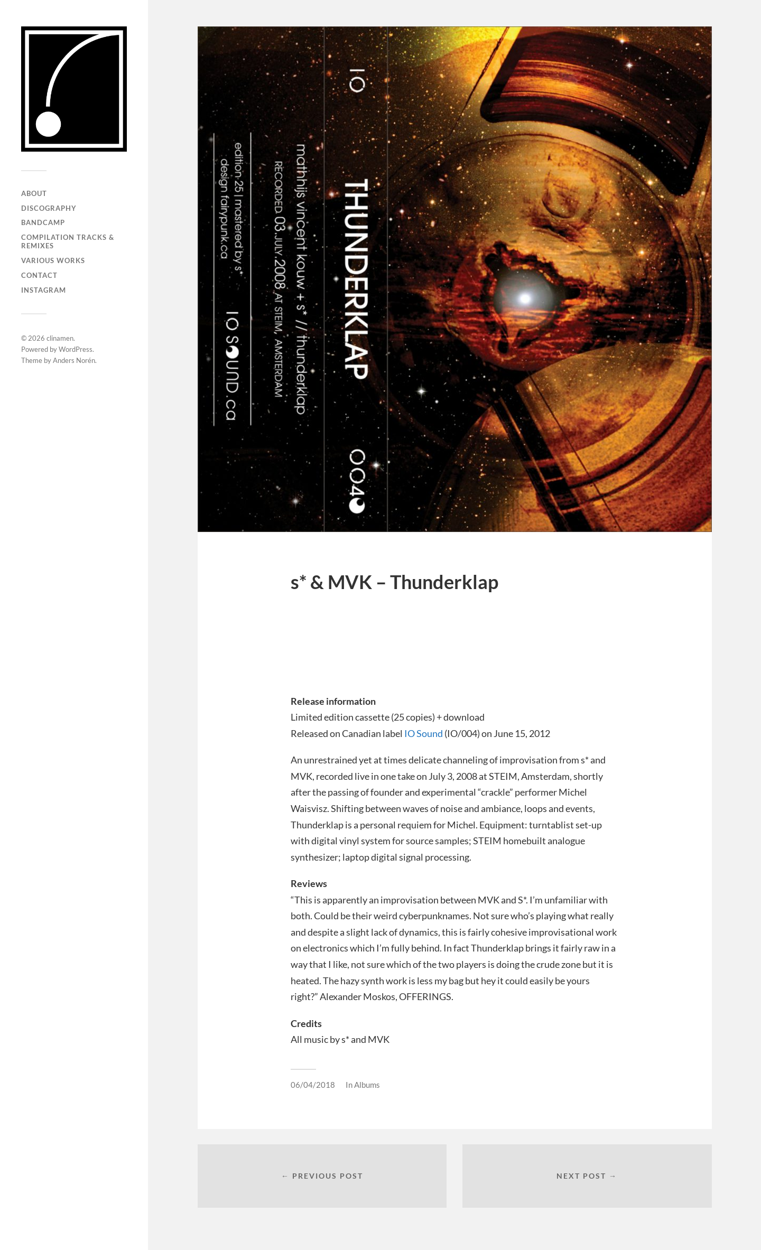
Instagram (43, 290)
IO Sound (423, 733)
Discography (49, 208)
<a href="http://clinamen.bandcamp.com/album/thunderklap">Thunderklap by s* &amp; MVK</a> (454, 646)
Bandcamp (43, 222)
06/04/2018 (313, 1084)
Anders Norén (74, 360)
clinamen (60, 338)
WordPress (75, 349)
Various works (53, 260)
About (34, 193)
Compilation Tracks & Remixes (67, 241)
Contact (39, 275)
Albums (367, 1084)
